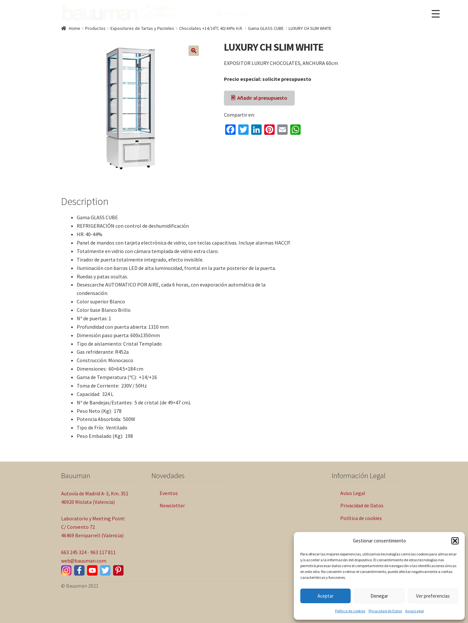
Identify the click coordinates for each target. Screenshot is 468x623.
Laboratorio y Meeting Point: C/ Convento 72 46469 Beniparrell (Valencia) (93, 527)
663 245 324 (73, 552)
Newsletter (172, 505)
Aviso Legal (414, 610)
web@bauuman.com (83, 560)
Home (74, 28)
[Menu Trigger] (436, 14)
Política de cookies (350, 610)
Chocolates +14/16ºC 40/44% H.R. (211, 28)
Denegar (379, 596)
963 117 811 (103, 552)
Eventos (169, 493)
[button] (455, 541)
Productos (95, 28)
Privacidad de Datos (385, 610)
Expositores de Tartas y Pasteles (142, 28)
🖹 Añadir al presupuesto (259, 98)
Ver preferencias (433, 596)
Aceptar (325, 596)
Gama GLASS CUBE (266, 28)
